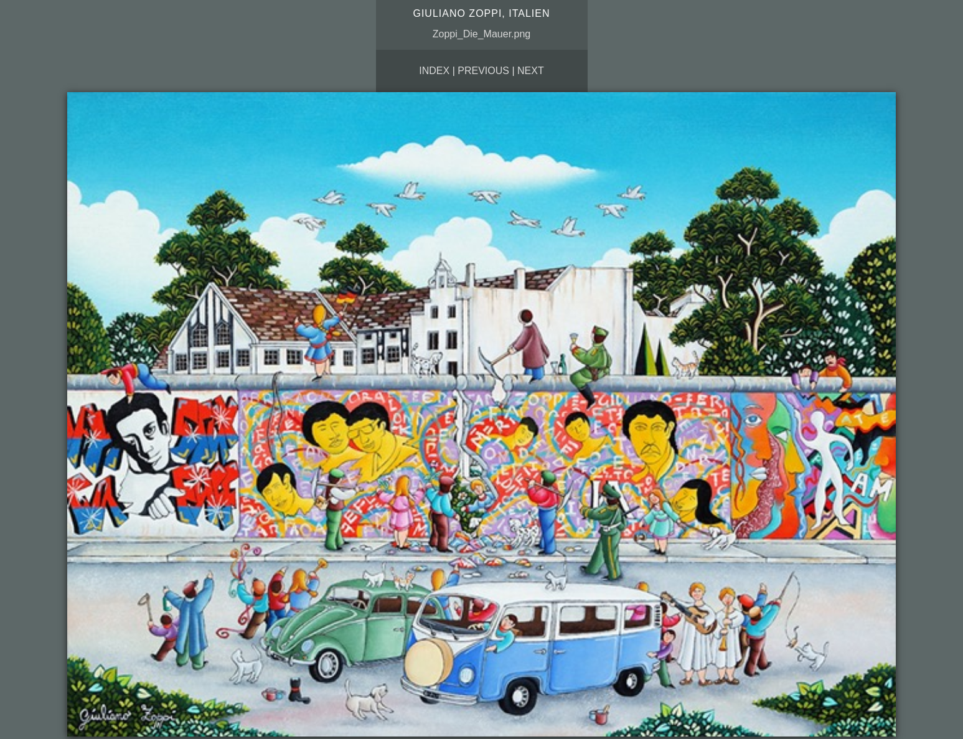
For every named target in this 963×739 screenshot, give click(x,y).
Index (434, 70)
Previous (483, 70)
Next (530, 70)
